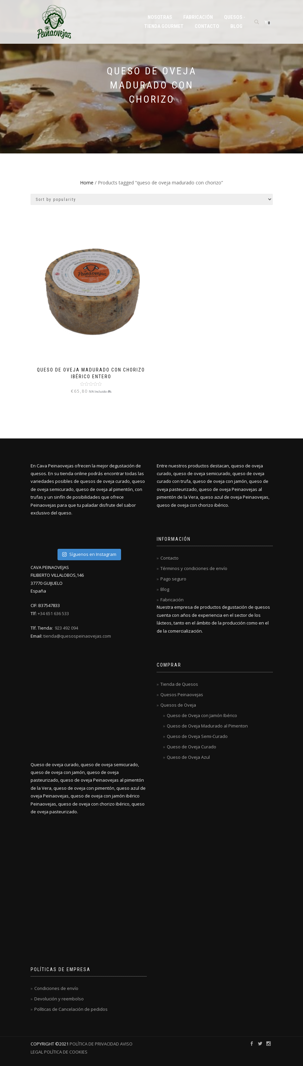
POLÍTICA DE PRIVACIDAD (94, 1044)
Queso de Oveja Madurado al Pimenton (207, 726)
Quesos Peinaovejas (181, 694)
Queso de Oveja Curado (191, 747)
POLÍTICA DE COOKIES (65, 1052)
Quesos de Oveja (178, 705)
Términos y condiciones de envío (193, 568)
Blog (236, 26)
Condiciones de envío (56, 988)
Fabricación (198, 17)
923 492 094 (66, 628)
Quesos (233, 17)
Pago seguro (173, 579)
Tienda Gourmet (164, 26)
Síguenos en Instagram (89, 554)
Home (86, 182)
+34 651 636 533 (53, 613)
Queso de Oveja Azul (188, 757)
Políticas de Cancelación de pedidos (71, 1009)
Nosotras (160, 17)
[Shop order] (152, 199)
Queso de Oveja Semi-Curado (197, 736)
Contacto (207, 26)
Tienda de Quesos (179, 684)
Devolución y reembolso (59, 999)
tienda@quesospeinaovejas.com (77, 636)
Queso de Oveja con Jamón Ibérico (202, 715)
